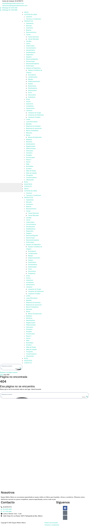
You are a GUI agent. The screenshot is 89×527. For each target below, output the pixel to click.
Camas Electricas (33, 37)
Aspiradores (29, 23)
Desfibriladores (30, 52)
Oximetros (29, 153)
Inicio (1, 374)
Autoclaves (29, 28)
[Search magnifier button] (18, 368)
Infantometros (30, 108)
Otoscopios (29, 150)
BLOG (26, 182)
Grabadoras (31, 97)
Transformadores (31, 177)
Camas (28, 34)
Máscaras (29, 133)
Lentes (28, 119)
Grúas (28, 99)
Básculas (29, 25)
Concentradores (31, 48)
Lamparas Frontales (34, 117)
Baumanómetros (31, 32)
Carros (28, 43)
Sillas (27, 164)
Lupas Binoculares (32, 121)
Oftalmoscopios (31, 148)
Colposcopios (30, 46)
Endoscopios (30, 66)
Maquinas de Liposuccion (34, 128)
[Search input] (11, 366)
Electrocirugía (30, 61)
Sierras (28, 162)
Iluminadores (32, 75)
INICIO (26, 12)
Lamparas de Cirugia (34, 113)
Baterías (28, 30)
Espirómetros (32, 86)
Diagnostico (29, 54)
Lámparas (29, 110)
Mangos (30, 79)
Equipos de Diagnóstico (33, 68)
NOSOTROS (28, 184)
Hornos (28, 101)
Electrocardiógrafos (32, 59)
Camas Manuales (33, 39)
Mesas (28, 135)
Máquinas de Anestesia (33, 126)
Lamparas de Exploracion (36, 115)
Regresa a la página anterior (9, 372)
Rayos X (28, 159)
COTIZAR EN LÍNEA (30, 14)
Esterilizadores (32, 88)
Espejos (30, 83)
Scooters (29, 168)
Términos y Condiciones (33, 19)
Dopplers (29, 57)
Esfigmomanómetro (34, 81)
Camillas (28, 41)
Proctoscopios (30, 157)
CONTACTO (28, 186)
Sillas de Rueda (31, 171)
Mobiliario (29, 139)
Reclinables (29, 166)
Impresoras (29, 104)
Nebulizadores (30, 144)
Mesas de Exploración (35, 137)
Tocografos (29, 175)
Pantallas (29, 155)
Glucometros (32, 95)
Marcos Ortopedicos (32, 130)
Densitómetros (30, 50)
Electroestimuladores (32, 63)
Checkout (29, 16)
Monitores (29, 141)
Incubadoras (30, 106)
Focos (30, 92)
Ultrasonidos (30, 180)
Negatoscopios (30, 146)
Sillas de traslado (31, 173)
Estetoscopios (32, 90)
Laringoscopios (32, 77)
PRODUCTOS (28, 21)
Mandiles (29, 124)
